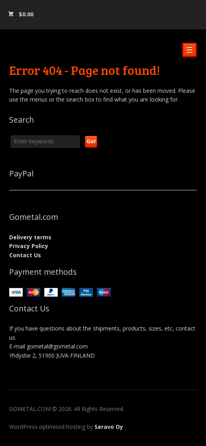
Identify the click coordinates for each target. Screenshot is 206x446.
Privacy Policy (28, 246)
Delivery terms (30, 237)
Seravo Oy (108, 426)
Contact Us (25, 255)
